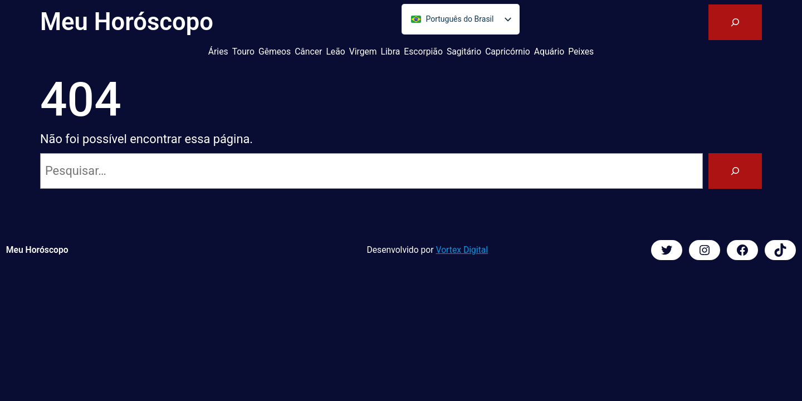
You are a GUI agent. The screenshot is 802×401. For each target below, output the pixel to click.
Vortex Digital (462, 249)
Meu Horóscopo (126, 22)
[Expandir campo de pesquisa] (735, 22)
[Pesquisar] (735, 171)
